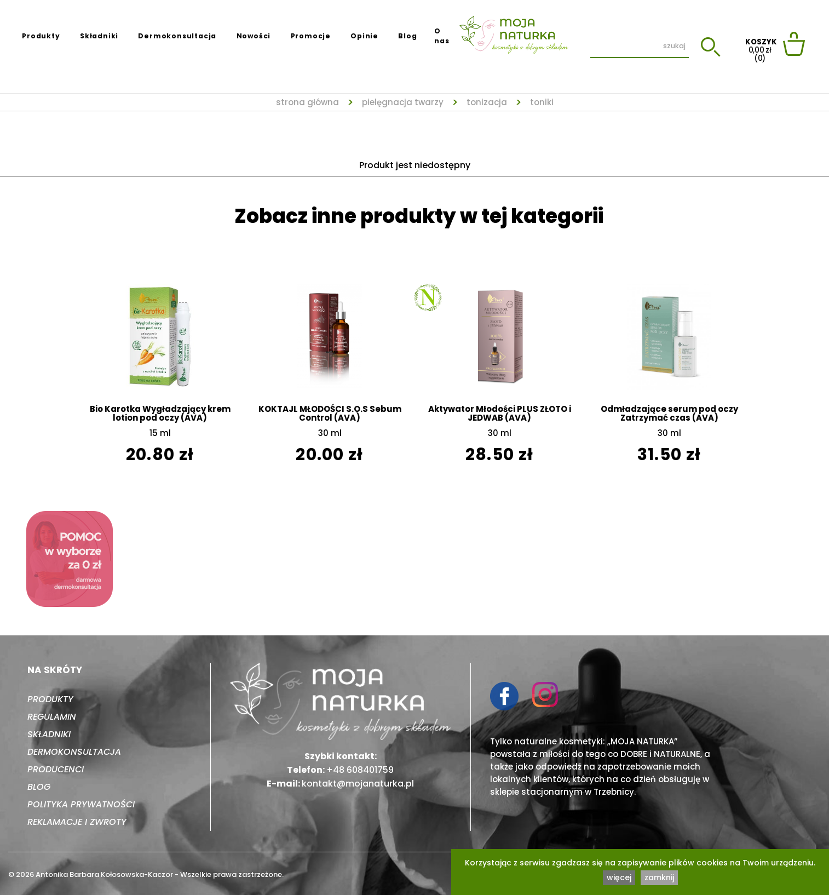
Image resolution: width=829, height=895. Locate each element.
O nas (441, 35)
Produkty (41, 36)
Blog (407, 36)
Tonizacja (487, 102)
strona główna (307, 102)
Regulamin (51, 716)
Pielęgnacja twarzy (403, 102)
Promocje (311, 36)
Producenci (55, 769)
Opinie (364, 36)
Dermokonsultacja (177, 36)
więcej (619, 877)
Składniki (99, 36)
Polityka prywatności (81, 804)
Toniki (542, 102)
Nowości (254, 36)
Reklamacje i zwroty (76, 822)
